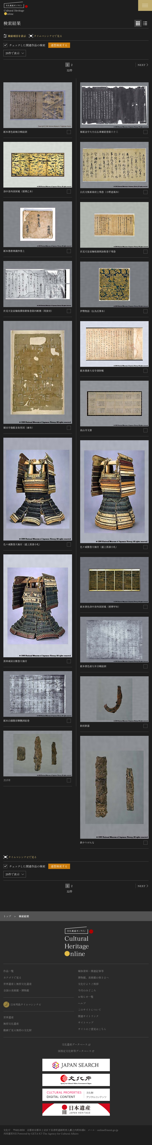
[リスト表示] (145, 23)
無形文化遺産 (11, 1023)
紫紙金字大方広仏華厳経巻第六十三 (99, 131)
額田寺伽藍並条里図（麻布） (18, 427)
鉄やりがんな (87, 842)
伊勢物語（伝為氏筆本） (93, 311)
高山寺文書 (86, 430)
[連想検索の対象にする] (69, 132)
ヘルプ (82, 1003)
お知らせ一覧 (85, 997)
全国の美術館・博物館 (16, 990)
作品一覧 (8, 971)
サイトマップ (85, 1022)
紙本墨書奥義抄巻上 (14, 250)
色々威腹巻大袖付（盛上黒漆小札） (22, 544)
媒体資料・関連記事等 (91, 971)
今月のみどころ (87, 990)
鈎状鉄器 (85, 725)
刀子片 (6, 780)
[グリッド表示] (138, 23)
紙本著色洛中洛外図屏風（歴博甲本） (100, 606)
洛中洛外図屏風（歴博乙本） (18, 191)
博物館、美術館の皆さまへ (93, 977)
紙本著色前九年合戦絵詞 (93, 666)
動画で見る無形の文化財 (17, 1030)
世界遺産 (8, 1017)
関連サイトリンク (88, 1016)
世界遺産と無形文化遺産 (17, 984)
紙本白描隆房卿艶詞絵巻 (16, 720)
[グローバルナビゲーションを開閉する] (145, 5)
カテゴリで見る (12, 977)
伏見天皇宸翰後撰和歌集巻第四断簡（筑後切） (28, 310)
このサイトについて (89, 1009)
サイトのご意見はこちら (92, 1029)
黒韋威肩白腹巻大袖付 (15, 661)
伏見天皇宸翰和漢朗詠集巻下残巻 (98, 251)
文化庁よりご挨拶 (88, 984)
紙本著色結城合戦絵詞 (15, 131)
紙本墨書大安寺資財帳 (92, 370)
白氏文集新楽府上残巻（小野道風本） (100, 192)
